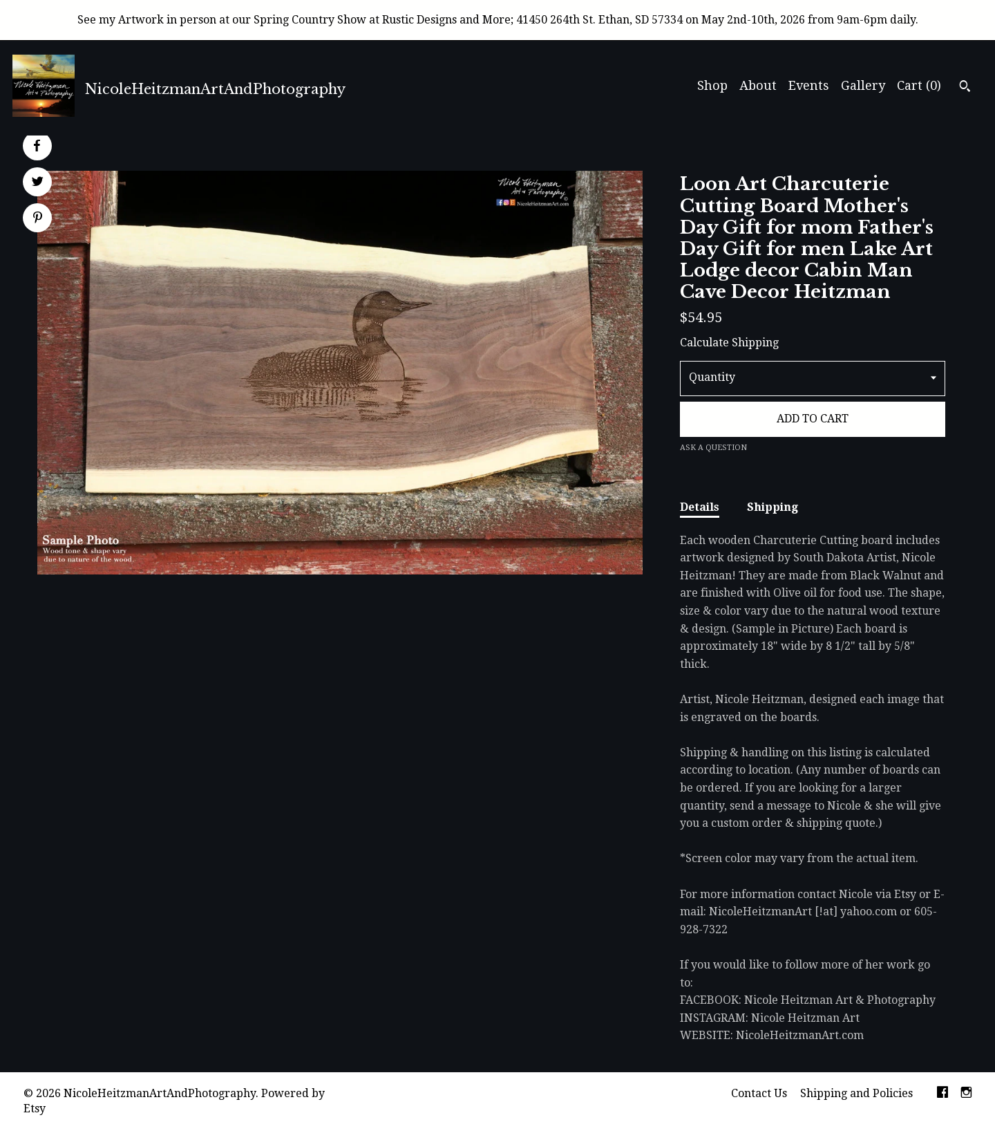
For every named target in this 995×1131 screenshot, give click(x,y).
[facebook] (942, 1094)
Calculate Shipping (729, 342)
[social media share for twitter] (38, 183)
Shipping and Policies (856, 1093)
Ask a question (713, 447)
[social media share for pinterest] (38, 219)
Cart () (919, 85)
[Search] (965, 87)
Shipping (772, 507)
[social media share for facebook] (36, 145)
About (758, 85)
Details (699, 507)
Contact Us (759, 1093)
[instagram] (966, 1094)
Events (808, 85)
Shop (712, 85)
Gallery (863, 85)
